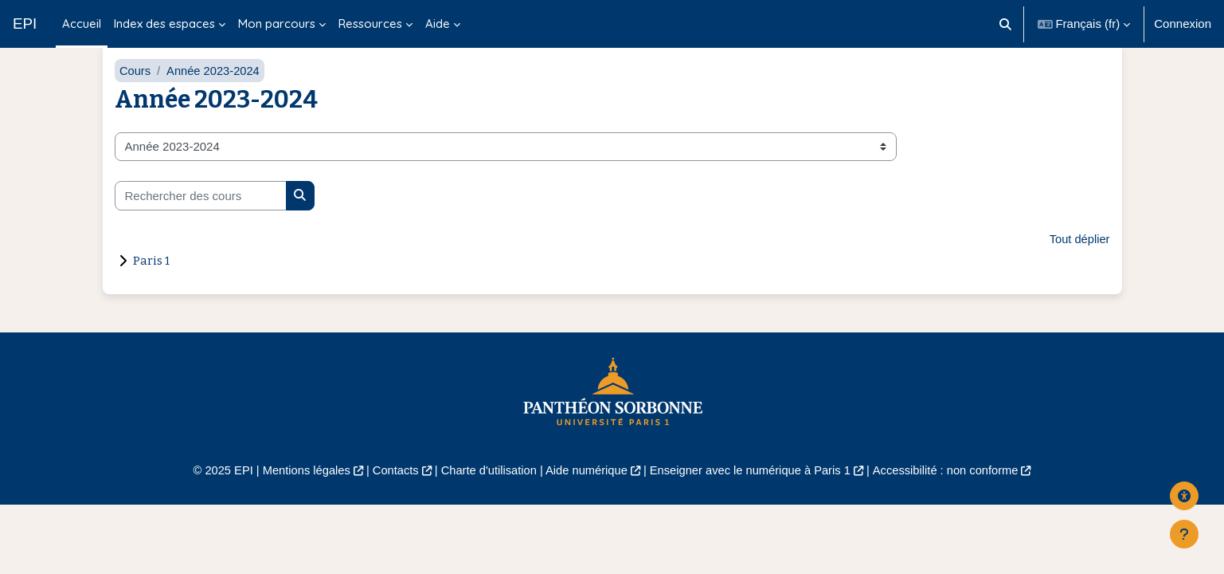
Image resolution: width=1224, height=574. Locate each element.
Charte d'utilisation (486, 494)
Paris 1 (151, 284)
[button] (1005, 24)
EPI (25, 23)
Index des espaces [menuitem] (164, 23)
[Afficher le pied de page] (1184, 534)
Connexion (1182, 23)
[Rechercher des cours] (201, 219)
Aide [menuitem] (437, 23)
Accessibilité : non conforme (953, 494)
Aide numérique (586, 494)
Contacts (389, 494)
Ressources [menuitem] (370, 23)
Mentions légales (298, 494)
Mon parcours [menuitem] (276, 23)
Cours (135, 93)
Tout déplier (1079, 262)
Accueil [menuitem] (81, 23)
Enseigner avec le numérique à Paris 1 (753, 494)
